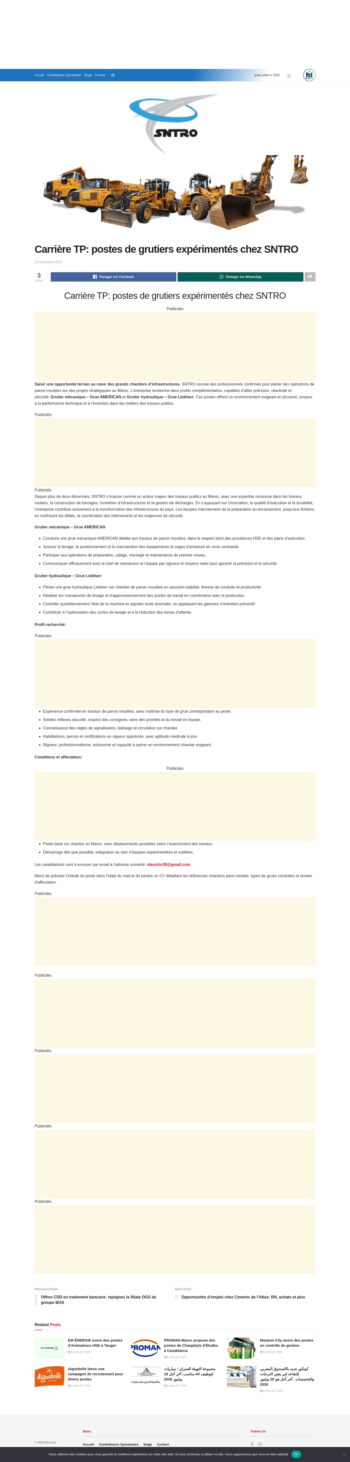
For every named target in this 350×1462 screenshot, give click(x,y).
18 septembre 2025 (48, 262)
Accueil (39, 75)
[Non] (343, 1454)
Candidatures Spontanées (64, 75)
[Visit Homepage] (309, 75)
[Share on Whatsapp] (240, 277)
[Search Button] (113, 75)
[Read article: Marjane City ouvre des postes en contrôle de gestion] (241, 1348)
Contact (100, 75)
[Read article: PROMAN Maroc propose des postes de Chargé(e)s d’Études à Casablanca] (145, 1348)
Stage (88, 75)
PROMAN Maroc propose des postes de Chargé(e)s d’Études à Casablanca (191, 1345)
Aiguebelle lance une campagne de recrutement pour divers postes (95, 1374)
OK (296, 1454)
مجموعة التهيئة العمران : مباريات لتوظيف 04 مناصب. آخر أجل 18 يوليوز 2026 (190, 1374)
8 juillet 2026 (79, 1351)
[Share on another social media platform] (310, 277)
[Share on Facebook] (113, 277)
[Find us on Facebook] (252, 1444)
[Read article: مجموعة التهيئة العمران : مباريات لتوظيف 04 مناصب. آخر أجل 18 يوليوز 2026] (145, 1376)
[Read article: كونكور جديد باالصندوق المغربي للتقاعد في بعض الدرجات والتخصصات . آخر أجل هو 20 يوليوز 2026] (241, 1376)
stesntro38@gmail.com (168, 864)
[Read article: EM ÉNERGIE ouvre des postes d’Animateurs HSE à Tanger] (49, 1348)
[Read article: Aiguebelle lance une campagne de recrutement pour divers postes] (49, 1376)
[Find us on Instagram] (260, 1444)
